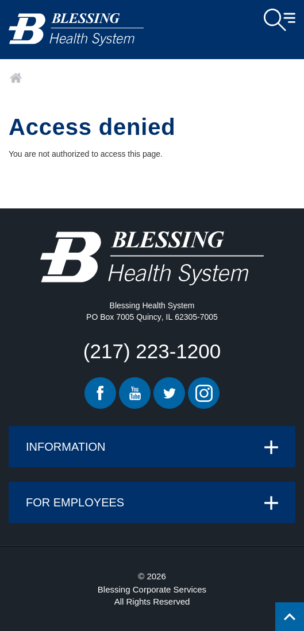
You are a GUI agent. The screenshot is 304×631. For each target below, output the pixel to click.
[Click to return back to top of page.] (289, 616)
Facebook (100, 393)
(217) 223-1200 (152, 351)
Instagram (204, 393)
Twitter (169, 393)
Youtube (135, 393)
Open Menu (279, 20)
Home (16, 78)
